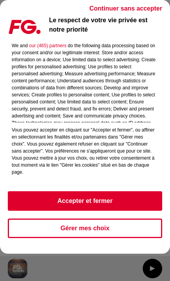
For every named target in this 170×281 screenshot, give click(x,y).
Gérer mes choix (84, 228)
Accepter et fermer (84, 200)
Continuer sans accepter (125, 8)
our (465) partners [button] (47, 45)
